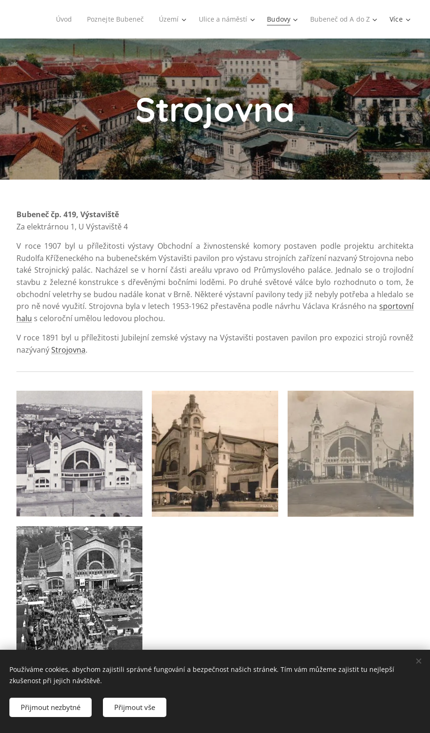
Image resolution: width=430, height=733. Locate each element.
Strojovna (68, 350)
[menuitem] (60, 19)
